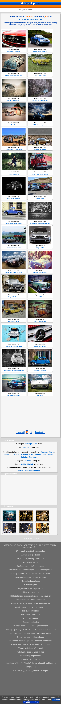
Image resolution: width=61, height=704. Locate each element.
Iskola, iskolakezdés (30, 641)
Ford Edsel (40, 327)
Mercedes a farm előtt (14, 278)
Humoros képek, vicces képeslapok (30, 630)
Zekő (44, 485)
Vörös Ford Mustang (13, 81)
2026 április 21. (31, 474)
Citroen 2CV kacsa (40, 401)
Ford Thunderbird (40, 351)
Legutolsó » (39, 462)
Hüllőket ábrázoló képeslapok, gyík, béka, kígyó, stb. (30, 626)
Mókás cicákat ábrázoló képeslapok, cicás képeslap (30, 600)
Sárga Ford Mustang (40, 106)
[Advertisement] (30, 41)
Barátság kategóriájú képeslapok (30, 596)
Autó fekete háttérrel (13, 228)
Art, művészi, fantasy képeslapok (30, 589)
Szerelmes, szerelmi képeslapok (30, 667)
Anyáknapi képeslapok (30, 585)
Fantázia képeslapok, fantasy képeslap (30, 607)
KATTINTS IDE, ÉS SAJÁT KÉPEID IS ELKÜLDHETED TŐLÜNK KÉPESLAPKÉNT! (30, 576)
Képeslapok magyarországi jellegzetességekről (30, 633)
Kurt (31, 485)
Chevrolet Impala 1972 (40, 179)
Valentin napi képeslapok (30, 686)
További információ (31, 702)
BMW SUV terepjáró (13, 130)
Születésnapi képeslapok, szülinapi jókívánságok (30, 675)
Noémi (30, 494)
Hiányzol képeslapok (30, 622)
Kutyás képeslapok (30, 648)
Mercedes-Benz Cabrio (40, 81)
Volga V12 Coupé (13, 327)
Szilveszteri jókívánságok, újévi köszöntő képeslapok (30, 671)
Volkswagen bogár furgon (14, 253)
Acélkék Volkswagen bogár (40, 155)
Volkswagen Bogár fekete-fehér (14, 401)
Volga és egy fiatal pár (40, 302)
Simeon (37, 485)
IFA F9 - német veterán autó (13, 106)
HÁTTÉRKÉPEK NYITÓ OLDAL (30, 20)
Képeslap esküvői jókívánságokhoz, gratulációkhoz (30, 604)
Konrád (25, 477)
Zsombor (32, 487)
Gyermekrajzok (30, 615)
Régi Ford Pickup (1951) (40, 204)
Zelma (50, 485)
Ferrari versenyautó (13, 425)
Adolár (51, 482)
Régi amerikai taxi (13, 351)
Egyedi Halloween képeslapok (30, 619)
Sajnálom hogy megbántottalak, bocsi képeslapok (30, 663)
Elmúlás (13, 155)
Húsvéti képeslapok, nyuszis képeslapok (30, 637)
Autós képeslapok (30, 592)
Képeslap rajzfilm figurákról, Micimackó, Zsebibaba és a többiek (30, 660)
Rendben (56, 700)
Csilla (23, 494)
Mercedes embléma (40, 376)
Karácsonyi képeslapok (30, 645)
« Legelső (20, 462)
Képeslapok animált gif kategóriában (30, 581)
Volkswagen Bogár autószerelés (40, 253)
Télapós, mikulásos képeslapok (30, 678)
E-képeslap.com (35, 569)
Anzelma (24, 485)
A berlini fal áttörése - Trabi (13, 376)
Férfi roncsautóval (13, 204)
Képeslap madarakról (30, 652)
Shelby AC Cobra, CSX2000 (13, 302)
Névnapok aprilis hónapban (29, 500)
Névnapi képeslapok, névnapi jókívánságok (30, 656)
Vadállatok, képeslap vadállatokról (30, 682)
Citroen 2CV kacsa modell (40, 130)
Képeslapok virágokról (30, 689)
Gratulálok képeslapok (30, 611)
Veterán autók (40, 228)
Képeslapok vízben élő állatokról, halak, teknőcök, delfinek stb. (30, 693)
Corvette (40, 425)
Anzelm (16, 485)
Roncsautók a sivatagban (14, 179)
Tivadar (27, 491)
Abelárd (44, 482)
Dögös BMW (40, 278)
